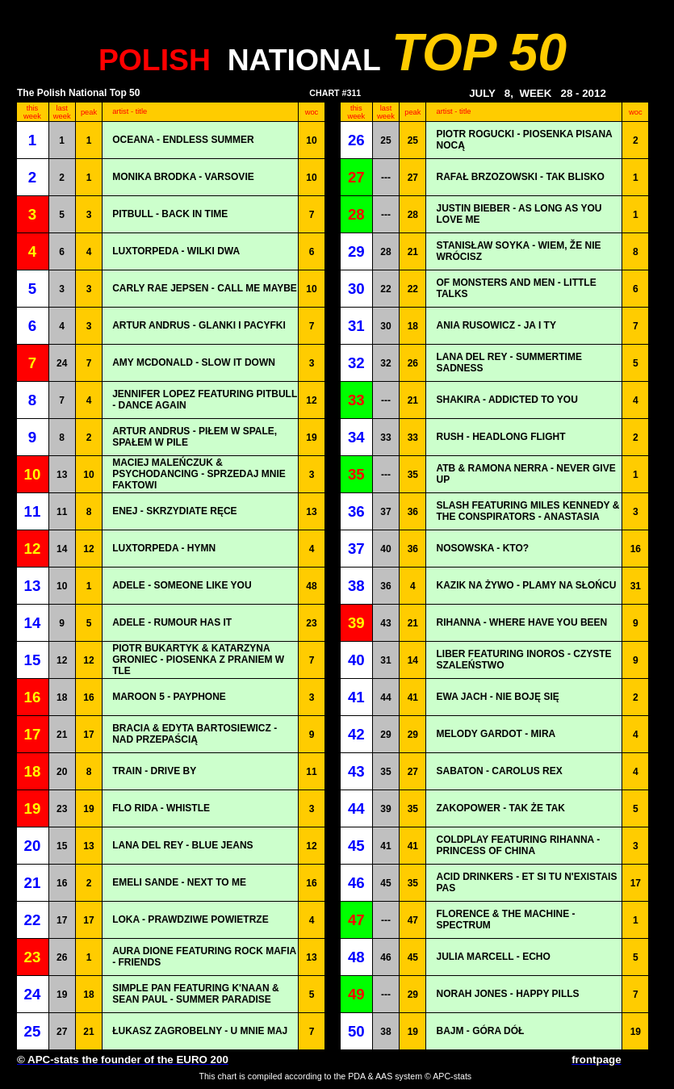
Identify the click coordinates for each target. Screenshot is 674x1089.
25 (385, 140)
